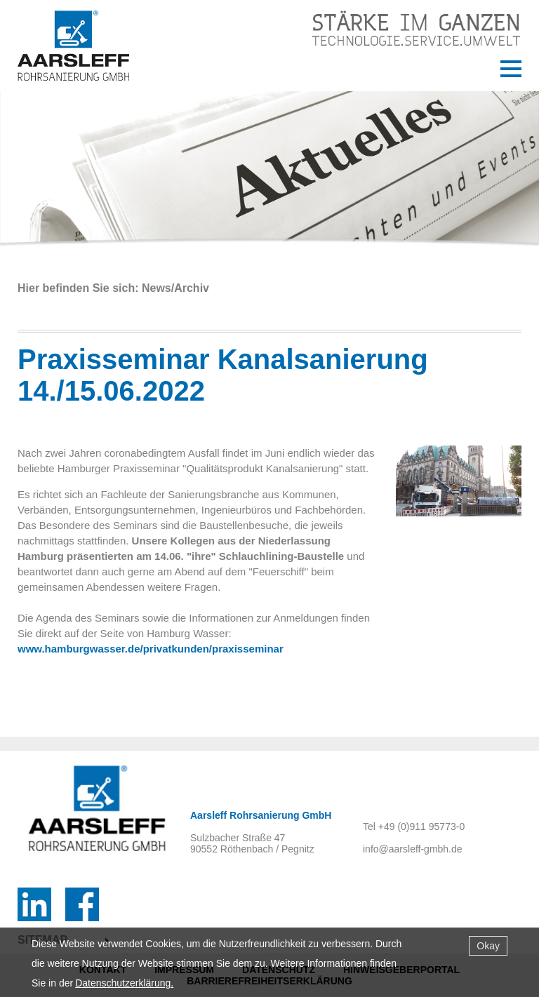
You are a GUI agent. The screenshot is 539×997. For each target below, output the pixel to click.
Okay (488, 945)
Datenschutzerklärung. (124, 983)
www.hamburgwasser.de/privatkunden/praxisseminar (151, 649)
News (156, 288)
